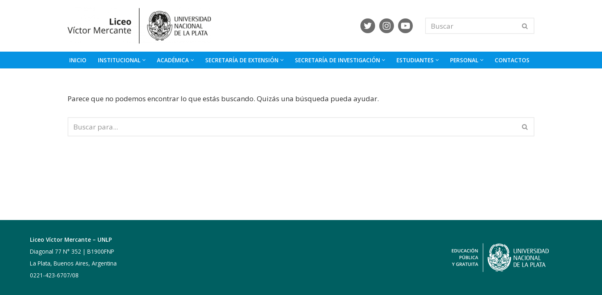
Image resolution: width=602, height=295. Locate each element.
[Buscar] (470, 26)
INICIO (77, 60)
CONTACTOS (512, 60)
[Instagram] (386, 25)
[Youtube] (405, 25)
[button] (144, 60)
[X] (367, 25)
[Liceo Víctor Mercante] (141, 25)
